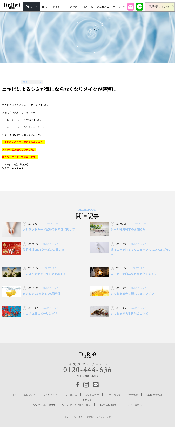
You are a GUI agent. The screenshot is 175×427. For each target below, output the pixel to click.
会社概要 (133, 394)
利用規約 (87, 400)
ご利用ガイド (50, 394)
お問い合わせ (113, 394)
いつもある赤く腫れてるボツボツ (132, 294)
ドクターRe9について (24, 394)
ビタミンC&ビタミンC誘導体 (42, 294)
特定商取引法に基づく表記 (76, 405)
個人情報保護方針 (108, 405)
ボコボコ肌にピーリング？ (40, 313)
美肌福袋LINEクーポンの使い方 (43, 250)
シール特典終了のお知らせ (128, 229)
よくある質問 (92, 394)
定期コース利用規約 (44, 405)
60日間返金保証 (153, 394)
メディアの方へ (133, 405)
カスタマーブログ (32, 82)
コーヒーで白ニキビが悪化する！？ (134, 274)
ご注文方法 (71, 394)
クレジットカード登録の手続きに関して (49, 229)
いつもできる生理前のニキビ (129, 313)
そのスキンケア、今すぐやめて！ (44, 274)
